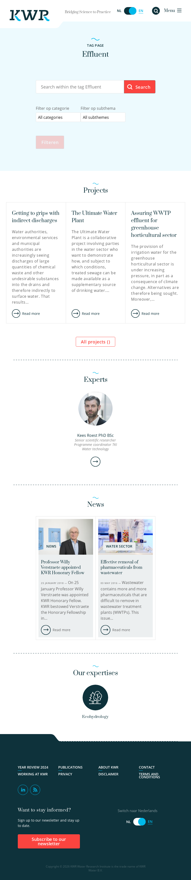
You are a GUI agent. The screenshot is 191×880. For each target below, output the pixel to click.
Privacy (65, 774)
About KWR (108, 768)
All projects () (95, 342)
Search (138, 87)
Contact (147, 768)
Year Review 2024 (33, 768)
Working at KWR (33, 774)
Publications (70, 768)
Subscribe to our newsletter (49, 842)
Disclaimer (108, 774)
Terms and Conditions (149, 776)
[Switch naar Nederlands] (130, 11)
